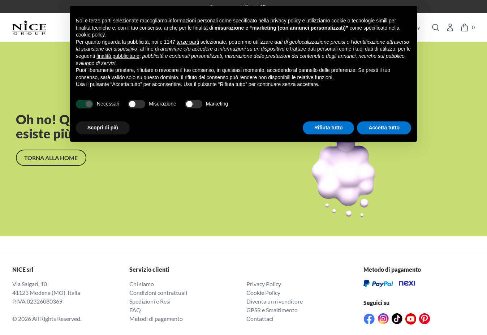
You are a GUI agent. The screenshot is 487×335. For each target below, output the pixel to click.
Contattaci (259, 318)
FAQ (135, 309)
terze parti (188, 42)
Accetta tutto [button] (384, 127)
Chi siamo (141, 283)
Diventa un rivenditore (274, 301)
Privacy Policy (263, 283)
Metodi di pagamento (156, 318)
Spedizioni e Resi (150, 301)
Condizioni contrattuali (158, 292)
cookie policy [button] (90, 35)
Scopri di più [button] (102, 127)
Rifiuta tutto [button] (328, 127)
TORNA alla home (51, 157)
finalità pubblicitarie (117, 56)
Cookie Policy (263, 292)
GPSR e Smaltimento (272, 309)
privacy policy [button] (286, 20)
